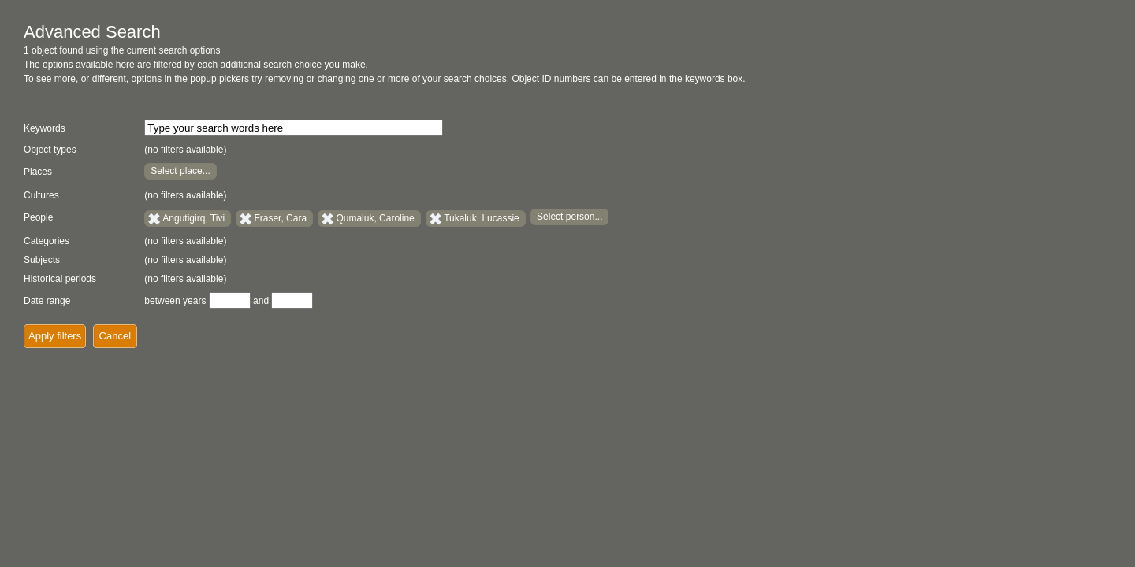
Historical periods (60, 278)
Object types (50, 149)
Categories (46, 240)
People (38, 217)
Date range (47, 300)
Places (38, 171)
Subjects (42, 259)
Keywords (44, 128)
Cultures (41, 195)
